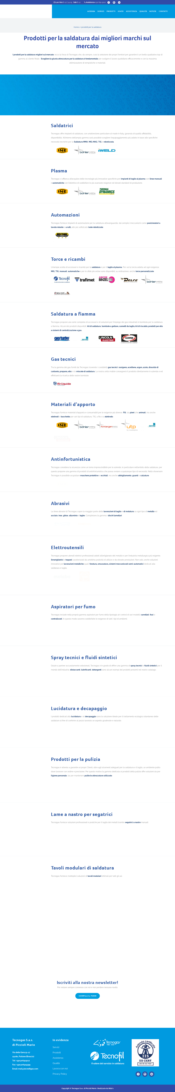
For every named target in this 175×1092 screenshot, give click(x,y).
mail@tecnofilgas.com (28, 1069)
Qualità (56, 1063)
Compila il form (87, 1051)
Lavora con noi (60, 1068)
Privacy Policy (60, 1074)
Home (76, 27)
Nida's (111, 1088)
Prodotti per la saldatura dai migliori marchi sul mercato (87, 42)
